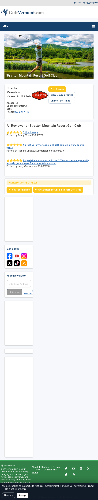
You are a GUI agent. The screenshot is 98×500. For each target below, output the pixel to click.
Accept (22, 495)
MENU (6, 26)
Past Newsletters (30, 292)
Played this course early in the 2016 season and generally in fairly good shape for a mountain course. (48, 162)
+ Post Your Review (19, 189)
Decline (8, 495)
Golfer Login (81, 3)
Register (94, 3)
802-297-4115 (21, 112)
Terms (37, 469)
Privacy (56, 467)
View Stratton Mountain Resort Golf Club (58, 189)
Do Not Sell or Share (15, 488)
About (35, 467)
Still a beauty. (30, 132)
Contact (45, 467)
